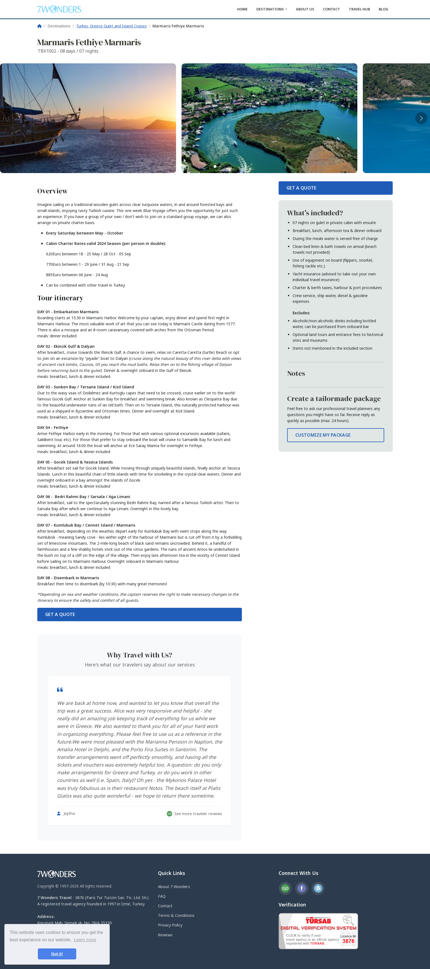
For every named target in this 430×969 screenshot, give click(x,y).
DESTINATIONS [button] (270, 9)
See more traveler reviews (194, 814)
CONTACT (331, 9)
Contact (165, 905)
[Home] (39, 26)
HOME (242, 9)
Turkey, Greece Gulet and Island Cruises (111, 26)
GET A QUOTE (60, 614)
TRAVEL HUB (359, 9)
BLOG (383, 9)
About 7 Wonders (174, 886)
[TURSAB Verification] (318, 931)
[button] (215, 166)
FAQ (162, 896)
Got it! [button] (57, 954)
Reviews (165, 934)
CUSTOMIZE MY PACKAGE (322, 435)
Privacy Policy (170, 925)
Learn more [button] (85, 939)
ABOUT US (305, 9)
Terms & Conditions (176, 915)
